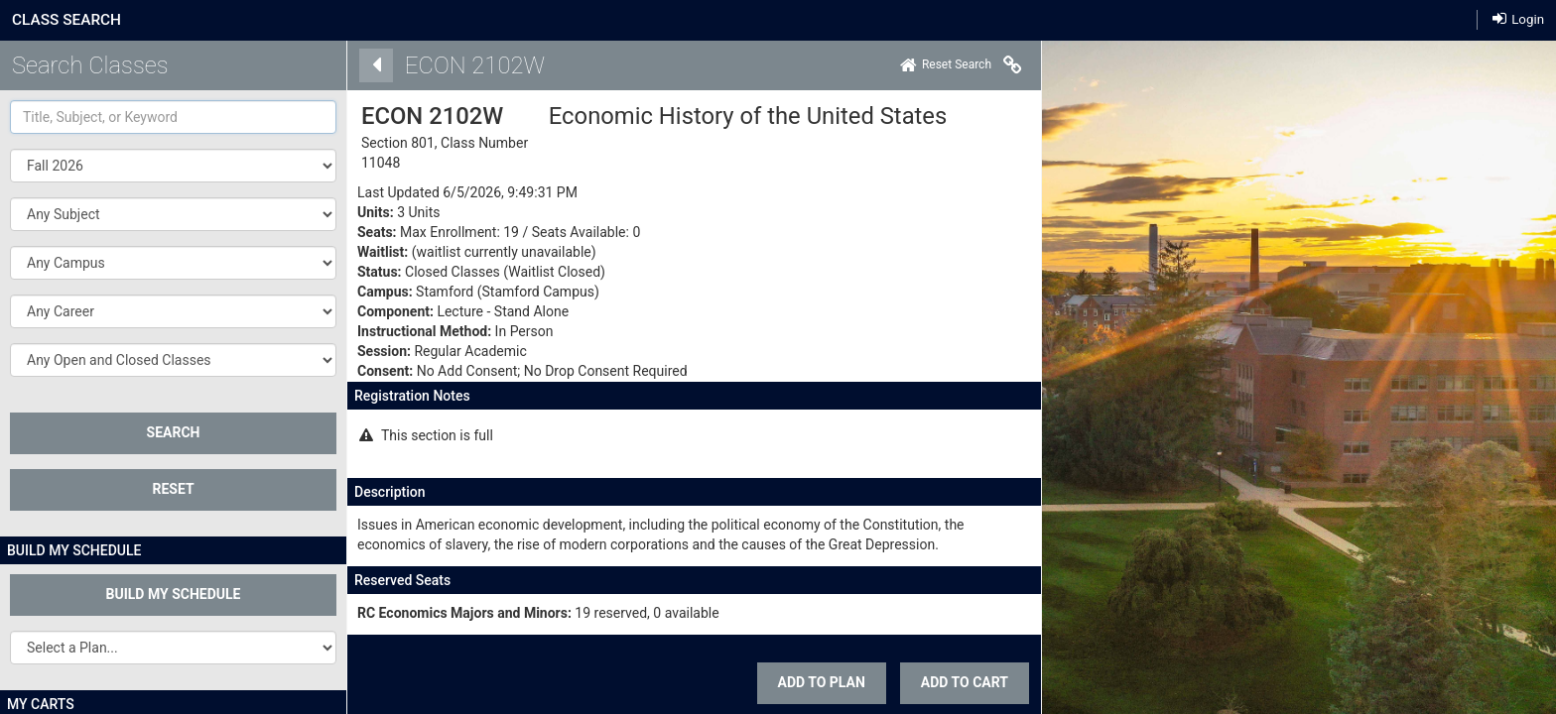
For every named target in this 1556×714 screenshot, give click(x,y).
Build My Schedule (173, 594)
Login (1518, 19)
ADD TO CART (958, 682)
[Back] (370, 65)
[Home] (939, 65)
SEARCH (173, 432)
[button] (173, 214)
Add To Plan (814, 682)
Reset (173, 489)
